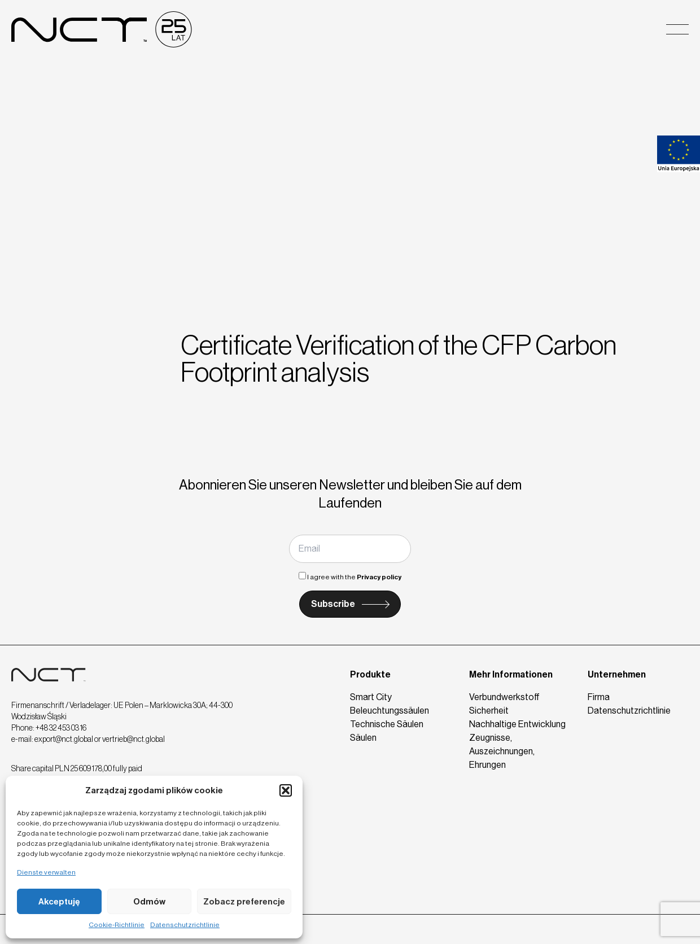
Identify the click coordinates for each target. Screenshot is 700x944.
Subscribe (333, 603)
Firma (599, 697)
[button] (285, 790)
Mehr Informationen (511, 674)
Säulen (363, 737)
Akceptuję (59, 902)
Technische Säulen (386, 724)
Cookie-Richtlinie (117, 925)
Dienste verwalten (46, 872)
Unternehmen (617, 674)
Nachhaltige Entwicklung (517, 724)
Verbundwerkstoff (504, 697)
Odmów (149, 902)
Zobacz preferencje (244, 902)
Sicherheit (489, 710)
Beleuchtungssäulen (389, 710)
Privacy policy (379, 577)
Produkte (370, 674)
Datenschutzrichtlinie (185, 925)
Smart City (371, 697)
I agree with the (350, 577)
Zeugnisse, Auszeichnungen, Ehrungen (502, 751)
